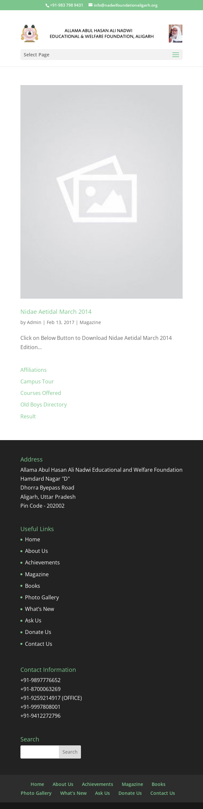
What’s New (39, 609)
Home (32, 539)
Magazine (90, 322)
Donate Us (38, 632)
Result (28, 416)
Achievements (42, 562)
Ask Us (33, 620)
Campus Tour (37, 381)
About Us (36, 550)
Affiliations (33, 370)
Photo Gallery (42, 597)
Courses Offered (40, 393)
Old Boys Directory (43, 404)
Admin (34, 322)
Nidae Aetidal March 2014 (55, 311)
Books (32, 585)
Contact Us (38, 643)
